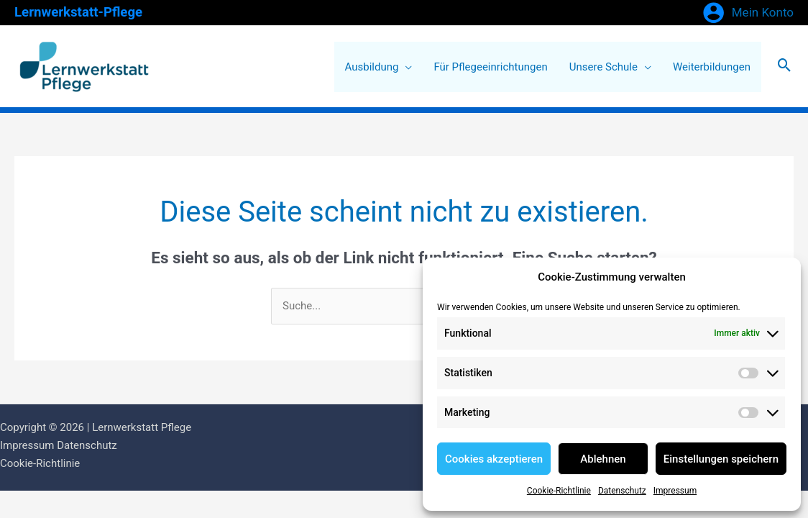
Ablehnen (602, 459)
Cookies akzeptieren (494, 459)
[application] (405, 67)
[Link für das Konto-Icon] (748, 12)
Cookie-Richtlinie (559, 491)
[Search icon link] (785, 66)
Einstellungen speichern (721, 459)
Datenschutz (622, 491)
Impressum (675, 491)
